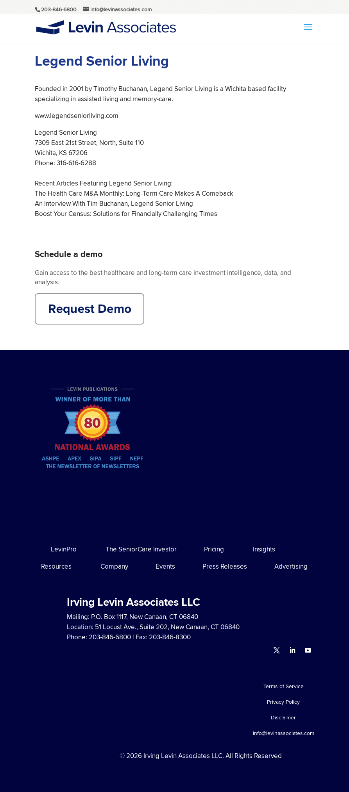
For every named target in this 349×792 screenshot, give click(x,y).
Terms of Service (283, 686)
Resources (56, 566)
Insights (264, 549)
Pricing (214, 549)
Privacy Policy (283, 702)
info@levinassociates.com (283, 733)
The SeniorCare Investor (141, 549)
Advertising (291, 566)
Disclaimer (283, 718)
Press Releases (224, 566)
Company (114, 566)
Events (165, 566)
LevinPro (64, 549)
